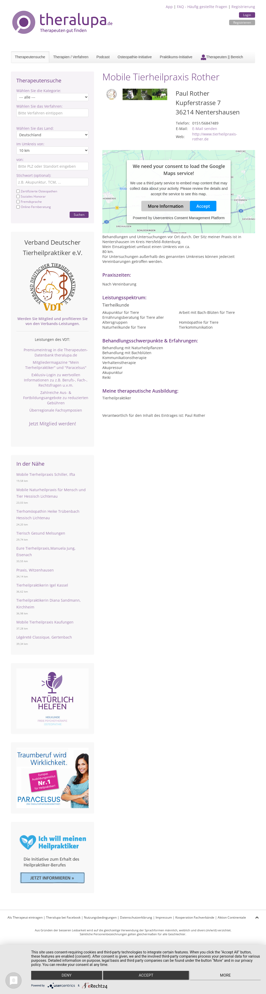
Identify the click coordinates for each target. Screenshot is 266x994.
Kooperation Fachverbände (194, 917)
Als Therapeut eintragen (25, 917)
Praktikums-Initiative (176, 57)
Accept (203, 206)
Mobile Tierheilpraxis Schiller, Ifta (45, 474)
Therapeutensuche (30, 57)
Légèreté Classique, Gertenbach (44, 637)
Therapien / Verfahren (70, 57)
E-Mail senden (204, 128)
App (169, 6)
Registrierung (243, 6)
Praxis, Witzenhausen (35, 570)
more (226, 976)
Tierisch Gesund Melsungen (40, 533)
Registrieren (242, 22)
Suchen (79, 214)
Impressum (164, 917)
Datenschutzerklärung (136, 917)
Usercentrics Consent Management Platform (188, 218)
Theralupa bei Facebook (63, 917)
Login (247, 15)
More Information (165, 206)
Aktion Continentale (232, 917)
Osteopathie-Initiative (135, 57)
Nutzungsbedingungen (100, 917)
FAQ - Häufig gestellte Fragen (202, 6)
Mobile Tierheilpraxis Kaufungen (45, 622)
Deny (65, 976)
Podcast (103, 57)
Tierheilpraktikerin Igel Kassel (42, 585)
